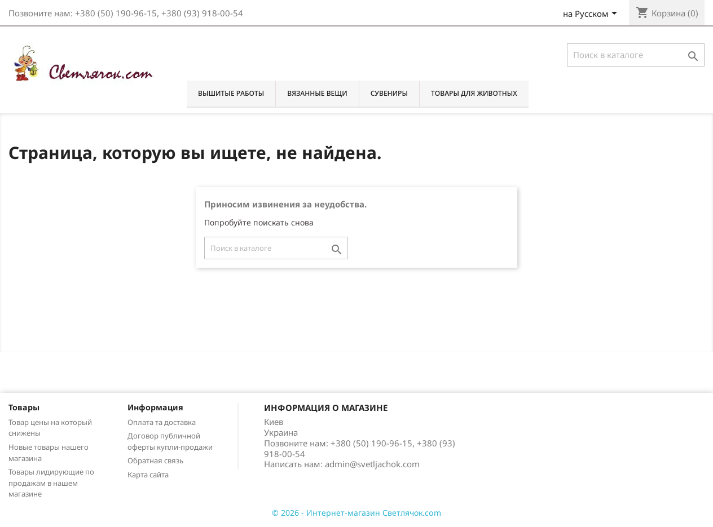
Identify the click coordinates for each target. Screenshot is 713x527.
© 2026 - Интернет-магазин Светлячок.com (356, 512)
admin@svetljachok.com (372, 464)
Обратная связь (155, 460)
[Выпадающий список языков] (592, 14)
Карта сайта (148, 475)
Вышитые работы (231, 93)
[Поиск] (636, 55)
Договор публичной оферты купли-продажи (170, 441)
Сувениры (389, 93)
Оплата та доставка (161, 422)
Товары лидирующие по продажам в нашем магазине (51, 483)
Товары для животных (474, 93)
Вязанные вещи (317, 93)
